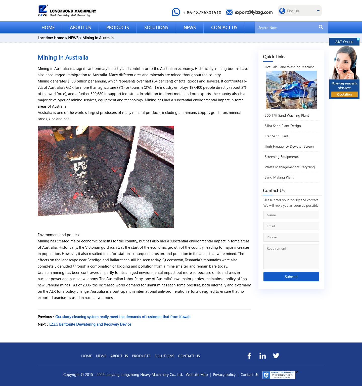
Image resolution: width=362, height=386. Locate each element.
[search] (320, 27)
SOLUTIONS (156, 27)
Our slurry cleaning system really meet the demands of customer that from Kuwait (123, 316)
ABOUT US (80, 27)
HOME (48, 27)
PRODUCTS (117, 27)
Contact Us (249, 374)
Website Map (197, 374)
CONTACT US (224, 27)
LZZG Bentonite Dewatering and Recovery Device (90, 324)
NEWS (190, 27)
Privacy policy (224, 374)
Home (59, 37)
